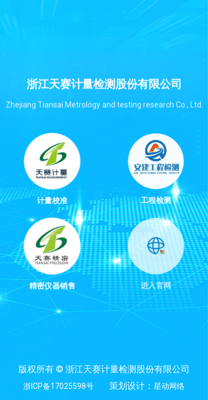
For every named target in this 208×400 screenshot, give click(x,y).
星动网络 (169, 386)
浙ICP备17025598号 (58, 386)
